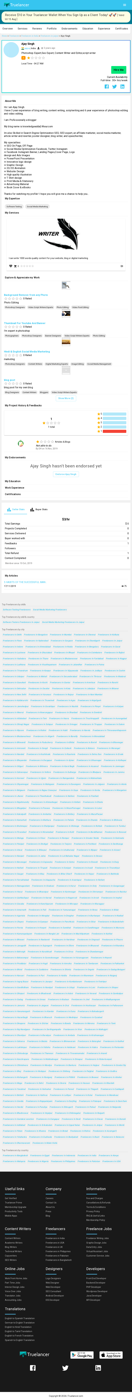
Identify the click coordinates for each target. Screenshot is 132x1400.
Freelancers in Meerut (13, 712)
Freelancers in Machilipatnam (75, 933)
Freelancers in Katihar (102, 933)
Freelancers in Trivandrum (15, 670)
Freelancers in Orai (59, 1005)
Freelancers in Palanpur (90, 1101)
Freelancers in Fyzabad (91, 1017)
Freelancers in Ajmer (64, 760)
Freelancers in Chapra (13, 921)
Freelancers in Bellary (64, 814)
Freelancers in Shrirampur (91, 892)
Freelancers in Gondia (13, 1101)
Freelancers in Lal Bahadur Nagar (63, 856)
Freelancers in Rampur (58, 838)
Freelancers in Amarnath (14, 910)
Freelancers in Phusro (112, 939)
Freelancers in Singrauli (88, 939)
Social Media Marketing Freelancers (49, 609)
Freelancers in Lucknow (14, 652)
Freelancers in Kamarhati (14, 820)
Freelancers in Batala (37, 1041)
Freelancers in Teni (37, 718)
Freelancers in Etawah (87, 862)
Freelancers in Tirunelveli (42, 700)
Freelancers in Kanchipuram (40, 904)
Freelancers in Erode (113, 754)
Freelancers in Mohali (37, 676)
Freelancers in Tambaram (86, 963)
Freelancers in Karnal (41, 898)
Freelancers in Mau (35, 874)
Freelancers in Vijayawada (65, 670)
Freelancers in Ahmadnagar (44, 802)
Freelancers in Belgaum (14, 790)
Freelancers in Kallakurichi (15, 700)
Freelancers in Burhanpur (88, 915)
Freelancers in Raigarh (94, 1113)
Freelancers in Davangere (68, 784)
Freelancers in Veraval (86, 993)
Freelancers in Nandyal (41, 987)
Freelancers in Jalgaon (93, 784)
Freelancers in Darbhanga (110, 844)
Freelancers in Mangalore (114, 790)
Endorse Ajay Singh (66, 474)
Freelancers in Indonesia (63, 1155)
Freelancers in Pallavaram (110, 1005)
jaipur (27, 48)
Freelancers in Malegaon (42, 784)
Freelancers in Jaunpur (41, 981)
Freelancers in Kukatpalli (14, 814)
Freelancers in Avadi (83, 868)
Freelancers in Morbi (114, 1125)
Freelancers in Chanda (87, 820)
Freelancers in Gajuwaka (40, 862)
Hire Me (118, 70)
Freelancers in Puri (35, 975)
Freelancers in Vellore (40, 772)
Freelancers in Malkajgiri (96, 1029)
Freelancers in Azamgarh (104, 1131)
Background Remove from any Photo (26, 295)
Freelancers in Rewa (87, 910)
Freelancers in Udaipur (13, 676)
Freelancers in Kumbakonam (68, 981)
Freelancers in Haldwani (64, 1047)
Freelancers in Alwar (12, 850)
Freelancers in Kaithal (113, 1041)
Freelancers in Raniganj (41, 1077)
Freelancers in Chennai (84, 634)
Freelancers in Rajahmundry (16, 802)
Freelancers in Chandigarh (87, 640)
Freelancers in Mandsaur (106, 1095)
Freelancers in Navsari (13, 975)
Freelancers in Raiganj (106, 975)
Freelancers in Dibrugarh (61, 1107)
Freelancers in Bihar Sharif (59, 874)
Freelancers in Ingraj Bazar (15, 981)
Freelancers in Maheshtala (89, 778)
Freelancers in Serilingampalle (46, 1029)
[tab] (15, 509)
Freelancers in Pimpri (90, 706)
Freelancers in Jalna (36, 856)
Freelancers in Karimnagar (63, 892)
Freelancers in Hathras (36, 1095)
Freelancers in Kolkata (108, 634)
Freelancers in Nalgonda (109, 1107)
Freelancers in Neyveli (101, 957)
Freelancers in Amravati (14, 748)
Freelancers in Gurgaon (61, 640)
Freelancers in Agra (66, 700)
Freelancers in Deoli (71, 1119)
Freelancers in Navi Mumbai (89, 694)
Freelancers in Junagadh (14, 945)
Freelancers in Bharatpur (36, 892)
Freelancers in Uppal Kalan (67, 1125)
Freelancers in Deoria (56, 1083)
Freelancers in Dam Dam (115, 1101)
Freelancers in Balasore (113, 1137)
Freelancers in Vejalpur (41, 1113)
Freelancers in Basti (90, 1137)
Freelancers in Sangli (37, 748)
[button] (7, 28)
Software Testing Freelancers (16, 609)
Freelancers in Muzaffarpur (89, 814)
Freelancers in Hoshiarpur (83, 1005)
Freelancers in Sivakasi (43, 886)
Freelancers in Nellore (64, 796)
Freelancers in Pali (37, 910)
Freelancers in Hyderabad (36, 640)
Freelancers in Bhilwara (111, 820)
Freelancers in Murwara (113, 927)
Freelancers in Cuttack (60, 748)
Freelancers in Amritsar (84, 682)
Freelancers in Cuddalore (36, 969)
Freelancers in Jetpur (92, 1125)
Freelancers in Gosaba (13, 904)
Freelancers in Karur (66, 886)
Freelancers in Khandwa (112, 945)
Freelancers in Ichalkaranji (61, 850)
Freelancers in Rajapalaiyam (39, 1101)
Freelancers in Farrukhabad (15, 880)
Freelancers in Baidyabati (66, 1137)
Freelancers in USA (111, 1161)
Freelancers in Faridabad (91, 658)
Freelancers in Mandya (41, 1065)
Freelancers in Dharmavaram (16, 1143)
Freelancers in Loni (86, 987)
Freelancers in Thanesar (42, 1053)
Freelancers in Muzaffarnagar (66, 808)
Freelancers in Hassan (79, 1083)
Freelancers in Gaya (68, 790)
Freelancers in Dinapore (14, 1023)
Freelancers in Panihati (87, 796)
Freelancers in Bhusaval (87, 945)
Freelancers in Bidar (109, 910)
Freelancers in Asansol (87, 766)
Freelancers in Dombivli (90, 712)
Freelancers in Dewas (92, 856)
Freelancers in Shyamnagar (15, 784)
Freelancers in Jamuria (13, 1005)
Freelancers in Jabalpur (84, 688)
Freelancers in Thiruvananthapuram (109, 730)
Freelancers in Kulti (64, 832)
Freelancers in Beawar (88, 1077)
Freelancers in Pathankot (112, 963)
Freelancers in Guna (66, 1011)
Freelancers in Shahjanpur (42, 826)
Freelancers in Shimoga (68, 826)
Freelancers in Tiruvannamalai (70, 1053)
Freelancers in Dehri (34, 1083)
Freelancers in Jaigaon (37, 1005)
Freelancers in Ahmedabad (38, 646)
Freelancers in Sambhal (59, 927)
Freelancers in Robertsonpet (98, 1059)
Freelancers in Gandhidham (15, 987)
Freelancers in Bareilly (67, 736)
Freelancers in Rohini (36, 730)
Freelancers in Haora (58, 718)
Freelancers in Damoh (115, 1119)
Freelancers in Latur (92, 808)
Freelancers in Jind (80, 999)
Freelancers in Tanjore (61, 844)
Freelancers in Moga (12, 1083)
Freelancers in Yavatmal (14, 1089)
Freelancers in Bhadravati (39, 993)
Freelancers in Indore (13, 646)
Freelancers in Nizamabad (41, 832)
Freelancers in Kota (61, 688)
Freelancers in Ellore (64, 945)
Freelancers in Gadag (12, 999)
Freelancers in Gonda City (113, 1065)
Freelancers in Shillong (59, 1071)
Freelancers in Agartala (14, 915)
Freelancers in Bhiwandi (14, 742)
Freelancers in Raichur (116, 892)
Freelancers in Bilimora (36, 766)
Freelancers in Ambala (64, 1035)
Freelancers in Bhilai (64, 742)
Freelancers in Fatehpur (95, 981)
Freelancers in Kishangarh (15, 1077)
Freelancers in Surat (110, 646)
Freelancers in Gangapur (48, 1119)
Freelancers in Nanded (13, 754)
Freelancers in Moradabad (92, 736)
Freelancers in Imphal (111, 898)
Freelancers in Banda (60, 1023)
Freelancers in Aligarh (44, 736)
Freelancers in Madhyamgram (105, 999)
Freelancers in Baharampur (15, 957)
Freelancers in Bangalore (35, 634)
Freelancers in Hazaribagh (15, 1017)
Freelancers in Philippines (63, 1161)
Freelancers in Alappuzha (43, 880)
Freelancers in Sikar (86, 921)
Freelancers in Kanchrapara (16, 1059)
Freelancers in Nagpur (116, 658)
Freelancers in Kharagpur (92, 904)
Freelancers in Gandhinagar (86, 927)
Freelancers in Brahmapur (15, 826)
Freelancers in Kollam (70, 802)
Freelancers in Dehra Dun (89, 754)
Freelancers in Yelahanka (14, 1137)
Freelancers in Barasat (115, 832)
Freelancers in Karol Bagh (62, 766)
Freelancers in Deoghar (62, 915)
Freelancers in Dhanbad (66, 712)
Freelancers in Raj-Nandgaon (16, 1029)
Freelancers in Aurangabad (114, 718)
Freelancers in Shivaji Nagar (16, 724)
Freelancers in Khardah (103, 1083)
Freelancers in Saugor (13, 874)
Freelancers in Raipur (63, 694)
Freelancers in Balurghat (89, 1041)
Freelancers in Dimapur (71, 1059)
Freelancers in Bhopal (64, 652)
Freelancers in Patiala (63, 820)
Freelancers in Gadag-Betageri (111, 969)
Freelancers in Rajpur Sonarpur (42, 790)
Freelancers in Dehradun (14, 688)
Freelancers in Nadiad (113, 915)
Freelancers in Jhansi (13, 796)
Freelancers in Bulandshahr (110, 921)
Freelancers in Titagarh (87, 1089)
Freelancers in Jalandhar (70, 664)
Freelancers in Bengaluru (86, 646)
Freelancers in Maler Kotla (45, 1143)
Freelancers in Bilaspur (35, 850)
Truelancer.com (75, 1396)
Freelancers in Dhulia (92, 802)
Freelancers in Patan (12, 1131)
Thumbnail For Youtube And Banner (25, 323)
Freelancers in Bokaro (84, 748)
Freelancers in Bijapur (87, 850)
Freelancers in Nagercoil (65, 898)
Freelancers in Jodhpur (91, 670)
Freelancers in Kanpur (40, 670)
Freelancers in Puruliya (36, 1107)
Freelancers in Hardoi (13, 1107)
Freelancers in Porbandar (111, 1047)
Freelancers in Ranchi (108, 682)
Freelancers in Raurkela (64, 754)
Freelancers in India (87, 1155)
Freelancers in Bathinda (107, 874)
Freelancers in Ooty (87, 886)
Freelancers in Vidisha (40, 1047)
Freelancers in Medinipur (66, 1017)
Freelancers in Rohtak (92, 826)
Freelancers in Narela (80, 730)
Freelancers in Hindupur (35, 1071)
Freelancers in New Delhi (14, 694)
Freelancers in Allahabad (14, 718)
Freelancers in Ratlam (94, 880)
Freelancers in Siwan (92, 1119)
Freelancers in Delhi (12, 634)
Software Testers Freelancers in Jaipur (21, 622)
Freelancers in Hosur (12, 892)
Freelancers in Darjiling (65, 1101)
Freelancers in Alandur (43, 1011)
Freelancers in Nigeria (38, 1161)
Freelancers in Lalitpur (60, 1095)
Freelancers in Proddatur (14, 963)
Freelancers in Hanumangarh (16, 1011)
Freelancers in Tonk (106, 1023)
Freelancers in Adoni (63, 993)
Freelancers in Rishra (80, 1131)
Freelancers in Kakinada (112, 838)
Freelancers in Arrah (89, 898)
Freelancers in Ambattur (40, 814)
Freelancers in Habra (87, 1047)
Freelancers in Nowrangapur (39, 712)
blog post (9, 380)
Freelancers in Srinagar (66, 724)
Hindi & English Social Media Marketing (27, 351)
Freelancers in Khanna (35, 1131)
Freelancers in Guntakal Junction (18, 1119)
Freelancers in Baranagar (14, 862)
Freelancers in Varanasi (40, 694)
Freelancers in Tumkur (115, 826)
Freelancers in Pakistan (88, 1161)
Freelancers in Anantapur (69, 880)
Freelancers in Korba (90, 790)
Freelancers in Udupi (64, 987)
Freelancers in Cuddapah (112, 1089)
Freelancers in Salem (114, 724)
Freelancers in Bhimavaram (62, 1041)
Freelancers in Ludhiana (14, 664)
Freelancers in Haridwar (63, 939)
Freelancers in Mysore (13, 730)
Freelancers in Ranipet (13, 856)
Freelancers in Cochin (115, 670)
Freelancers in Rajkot (114, 652)
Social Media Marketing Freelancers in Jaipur (63, 622)
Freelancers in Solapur (42, 724)
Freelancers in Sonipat (60, 868)
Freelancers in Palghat (83, 1071)
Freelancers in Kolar (83, 1095)
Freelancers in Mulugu (13, 838)
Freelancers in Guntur (60, 682)
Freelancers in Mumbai (60, 634)
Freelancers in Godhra (106, 1071)
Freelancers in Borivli (86, 742)
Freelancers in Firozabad (14, 832)
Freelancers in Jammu (114, 772)
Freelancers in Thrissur (90, 676)
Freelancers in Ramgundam (61, 778)
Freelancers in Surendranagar (44, 957)
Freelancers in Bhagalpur (14, 808)
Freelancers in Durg (109, 862)
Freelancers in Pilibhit (65, 1077)
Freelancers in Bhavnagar (111, 742)
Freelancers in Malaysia (14, 1161)
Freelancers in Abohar (111, 1077)
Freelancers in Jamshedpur (15, 706)
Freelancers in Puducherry (40, 742)
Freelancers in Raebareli (38, 939)
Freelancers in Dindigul (37, 844)
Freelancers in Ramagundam (16, 886)
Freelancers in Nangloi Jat (47, 933)
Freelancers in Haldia (56, 975)
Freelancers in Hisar (36, 838)
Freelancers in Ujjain (36, 778)
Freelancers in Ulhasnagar (89, 760)
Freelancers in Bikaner (108, 688)
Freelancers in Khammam (81, 975)
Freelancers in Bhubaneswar (64, 658)
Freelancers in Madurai (114, 676)
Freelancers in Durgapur (41, 760)
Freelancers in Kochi (38, 682)
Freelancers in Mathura (39, 820)
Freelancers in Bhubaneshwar (16, 736)
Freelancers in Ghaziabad (39, 652)
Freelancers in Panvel (63, 1089)
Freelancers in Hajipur (89, 1065)
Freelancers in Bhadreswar (15, 1113)
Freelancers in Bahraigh (14, 951)
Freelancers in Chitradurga (15, 1053)
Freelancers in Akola (116, 784)
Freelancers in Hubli (58, 730)
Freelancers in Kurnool (13, 778)
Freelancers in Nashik (68, 706)
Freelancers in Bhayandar (14, 760)
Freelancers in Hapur (84, 874)
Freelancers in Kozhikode (38, 754)
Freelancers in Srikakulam (40, 1125)
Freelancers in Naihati (13, 868)
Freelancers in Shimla (61, 969)
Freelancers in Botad (58, 1131)
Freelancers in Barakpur (40, 1035)
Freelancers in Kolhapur (115, 760)
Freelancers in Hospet (36, 927)
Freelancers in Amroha (60, 963)
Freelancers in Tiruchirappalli (85, 718)
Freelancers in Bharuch (40, 1017)
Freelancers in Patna (94, 664)
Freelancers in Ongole (84, 969)
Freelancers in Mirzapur (66, 904)
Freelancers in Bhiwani (13, 939)
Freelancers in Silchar (38, 1023)
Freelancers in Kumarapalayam (17, 933)
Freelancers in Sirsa (64, 951)
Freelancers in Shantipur (14, 1035)
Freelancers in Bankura (65, 1065)
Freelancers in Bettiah (13, 1095)
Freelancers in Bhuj (12, 1071)
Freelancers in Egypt (40, 1155)
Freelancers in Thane (38, 658)
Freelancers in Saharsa (13, 1041)
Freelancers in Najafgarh (89, 700)
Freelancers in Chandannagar (89, 951)
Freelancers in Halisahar (39, 1089)
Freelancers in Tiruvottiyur (107, 868)
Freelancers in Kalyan (113, 706)
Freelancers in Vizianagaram (75, 957)
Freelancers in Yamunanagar (62, 910)
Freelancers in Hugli (38, 963)
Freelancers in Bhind (12, 969)
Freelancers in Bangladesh (15, 1155)
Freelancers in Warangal (108, 748)
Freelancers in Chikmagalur (67, 1113)
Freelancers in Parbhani (85, 844)
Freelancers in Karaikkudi (39, 951)
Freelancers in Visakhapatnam (42, 664)
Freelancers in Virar (72, 1029)
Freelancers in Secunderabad (63, 676)
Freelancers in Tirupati (36, 868)
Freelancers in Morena (83, 1023)
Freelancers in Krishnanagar (90, 1035)
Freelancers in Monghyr (38, 915)
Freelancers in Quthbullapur (15, 898)
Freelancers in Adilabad (14, 1125)
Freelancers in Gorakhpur (43, 706)
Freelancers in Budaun (58, 999)
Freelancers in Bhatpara (90, 772)
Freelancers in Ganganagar (111, 886)
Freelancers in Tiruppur (91, 724)
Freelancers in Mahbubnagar (45, 1059)
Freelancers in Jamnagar (112, 766)
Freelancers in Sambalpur (111, 993)
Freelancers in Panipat (13, 844)
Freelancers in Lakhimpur (14, 1047)
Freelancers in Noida (62, 646)
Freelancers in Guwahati (14, 682)
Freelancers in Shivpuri (13, 993)
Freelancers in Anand (96, 1053)
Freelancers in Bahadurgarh (90, 1011)
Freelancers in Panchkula (62, 921)
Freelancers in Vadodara (14, 658)
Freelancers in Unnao (35, 999)
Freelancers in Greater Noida (85, 838)
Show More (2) (66, 398)
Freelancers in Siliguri (13, 766)
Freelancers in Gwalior (39, 688)
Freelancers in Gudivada (40, 1137)
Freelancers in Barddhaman (89, 832)
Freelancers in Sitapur (108, 987)
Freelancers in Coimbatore (89, 652)
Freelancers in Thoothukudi (38, 796)
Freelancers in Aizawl (110, 850)
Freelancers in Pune (12, 640)
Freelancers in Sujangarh (40, 945)
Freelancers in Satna (64, 862)
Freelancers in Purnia (13, 927)
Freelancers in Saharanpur (15, 772)
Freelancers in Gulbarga (64, 772)
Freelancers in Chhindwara (15, 1065)
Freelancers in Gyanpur (36, 921)
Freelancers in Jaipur (112, 640)
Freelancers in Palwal (85, 1107)
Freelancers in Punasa (39, 808)
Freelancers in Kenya (108, 1155)
